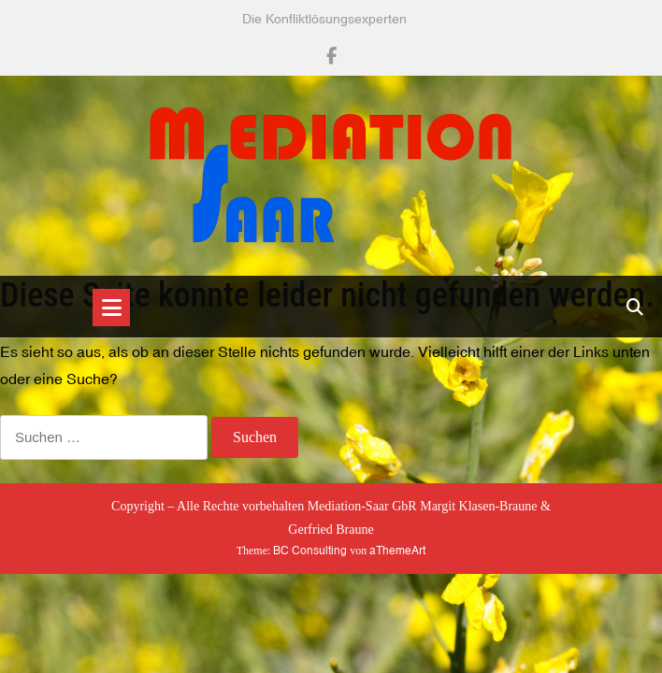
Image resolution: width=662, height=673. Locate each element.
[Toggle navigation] (111, 307)
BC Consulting (310, 550)
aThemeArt (397, 550)
